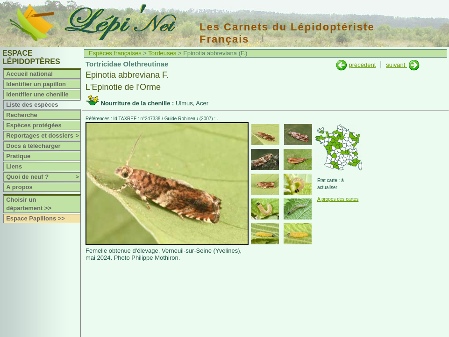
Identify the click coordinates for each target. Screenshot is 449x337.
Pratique (18, 156)
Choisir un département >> (28, 204)
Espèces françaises (115, 53)
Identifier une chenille (37, 94)
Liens (14, 166)
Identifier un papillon (36, 84)
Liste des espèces (32, 104)
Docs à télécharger (33, 145)
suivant (396, 64)
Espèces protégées (34, 125)
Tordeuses (162, 53)
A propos (19, 186)
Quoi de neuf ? (43, 177)
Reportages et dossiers (43, 136)
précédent (362, 64)
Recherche (21, 114)
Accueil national (29, 73)
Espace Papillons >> (35, 218)
